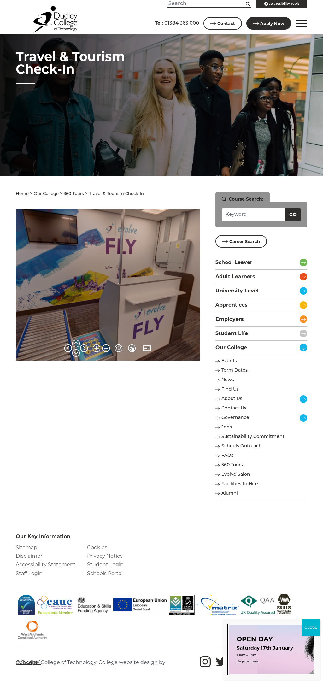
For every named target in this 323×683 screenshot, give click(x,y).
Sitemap (26, 548)
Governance (235, 417)
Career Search (241, 241)
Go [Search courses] (293, 214)
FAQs (227, 455)
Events (229, 361)
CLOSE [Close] (310, 627)
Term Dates (234, 370)
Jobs (226, 427)
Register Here (247, 661)
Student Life (231, 333)
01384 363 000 (177, 23)
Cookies (97, 548)
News (227, 380)
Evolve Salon (235, 474)
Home (22, 194)
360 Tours (74, 194)
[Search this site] (247, 4)
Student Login (105, 565)
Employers (229, 319)
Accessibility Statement (46, 565)
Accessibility (281, 4)
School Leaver (233, 262)
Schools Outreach (241, 446)
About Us (231, 399)
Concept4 (28, 662)
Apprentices (231, 305)
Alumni (229, 493)
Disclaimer (29, 556)
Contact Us (233, 408)
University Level (237, 291)
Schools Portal (105, 573)
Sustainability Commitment (253, 436)
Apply (268, 23)
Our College (46, 194)
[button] (300, 23)
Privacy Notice (105, 556)
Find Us (230, 389)
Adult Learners (235, 277)
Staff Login (29, 573)
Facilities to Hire (240, 484)
